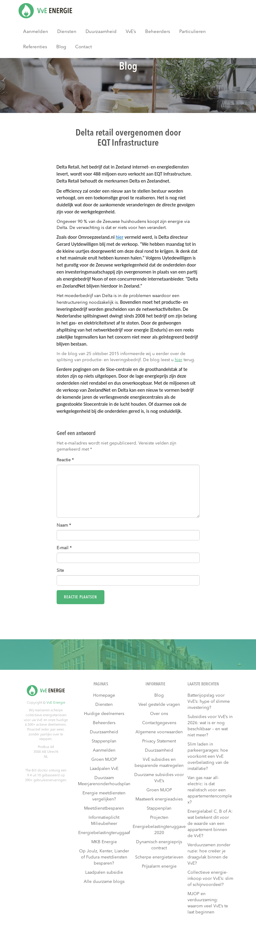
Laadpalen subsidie (104, 872)
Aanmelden (35, 32)
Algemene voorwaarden (159, 732)
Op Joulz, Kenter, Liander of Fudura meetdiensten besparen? (104, 857)
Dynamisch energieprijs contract (159, 845)
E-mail (64, 548)
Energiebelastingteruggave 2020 (159, 830)
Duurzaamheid (101, 32)
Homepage (104, 695)
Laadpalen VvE (104, 769)
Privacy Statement (159, 741)
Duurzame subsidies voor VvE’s (159, 778)
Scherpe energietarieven (159, 857)
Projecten (159, 817)
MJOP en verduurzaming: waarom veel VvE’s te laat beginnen (208, 903)
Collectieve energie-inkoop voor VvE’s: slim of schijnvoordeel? (210, 878)
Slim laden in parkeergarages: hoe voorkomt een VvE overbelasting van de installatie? (208, 756)
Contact (83, 47)
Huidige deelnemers (104, 714)
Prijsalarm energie (159, 866)
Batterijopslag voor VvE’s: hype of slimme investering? (209, 701)
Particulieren (192, 32)
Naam (64, 525)
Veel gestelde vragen (159, 704)
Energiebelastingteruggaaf (104, 833)
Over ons (159, 714)
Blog (61, 47)
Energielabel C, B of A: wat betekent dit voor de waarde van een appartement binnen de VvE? (210, 823)
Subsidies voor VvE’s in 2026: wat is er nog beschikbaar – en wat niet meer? (210, 726)
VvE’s (131, 32)
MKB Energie (104, 842)
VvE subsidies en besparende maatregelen (159, 762)
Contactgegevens (159, 723)
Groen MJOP (104, 759)
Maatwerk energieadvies (159, 799)
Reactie (65, 460)
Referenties (35, 47)
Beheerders (157, 32)
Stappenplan (104, 741)
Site (60, 570)
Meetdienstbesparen (104, 808)
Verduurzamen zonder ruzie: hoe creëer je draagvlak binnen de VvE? (209, 854)
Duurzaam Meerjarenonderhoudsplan (104, 781)
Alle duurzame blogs (104, 882)
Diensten (66, 32)
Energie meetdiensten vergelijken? (103, 796)
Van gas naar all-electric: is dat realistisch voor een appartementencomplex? (210, 790)
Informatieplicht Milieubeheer (104, 820)
